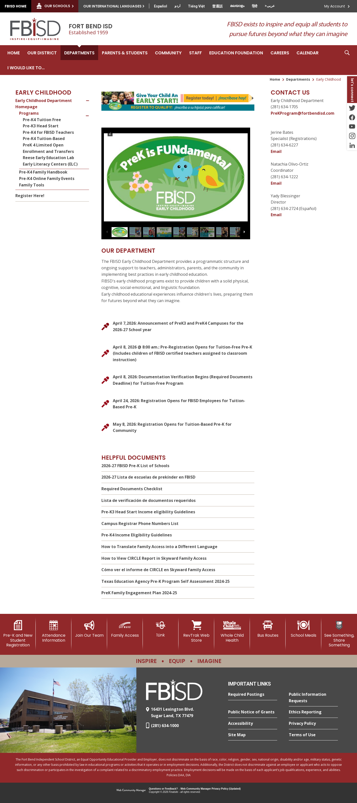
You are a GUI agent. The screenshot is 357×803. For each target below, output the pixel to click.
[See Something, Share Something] (339, 634)
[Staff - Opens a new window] (195, 52)
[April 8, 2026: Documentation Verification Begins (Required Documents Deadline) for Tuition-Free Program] (177, 380)
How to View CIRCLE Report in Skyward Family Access (154, 558)
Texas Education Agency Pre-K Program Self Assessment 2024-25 (165, 581)
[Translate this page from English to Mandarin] (217, 6)
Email (276, 151)
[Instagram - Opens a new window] (352, 136)
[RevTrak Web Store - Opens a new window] (196, 631)
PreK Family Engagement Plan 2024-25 (139, 592)
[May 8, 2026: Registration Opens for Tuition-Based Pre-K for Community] (177, 427)
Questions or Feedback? (163, 788)
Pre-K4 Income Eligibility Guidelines (136, 535)
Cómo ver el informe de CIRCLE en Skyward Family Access (158, 569)
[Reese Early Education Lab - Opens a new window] (56, 158)
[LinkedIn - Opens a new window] (352, 145)
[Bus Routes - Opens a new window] (267, 629)
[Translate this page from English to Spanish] (160, 6)
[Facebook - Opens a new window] (352, 117)
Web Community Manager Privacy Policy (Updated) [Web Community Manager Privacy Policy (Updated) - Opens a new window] (210, 788)
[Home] (14, 52)
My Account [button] (334, 6)
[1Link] (160, 629)
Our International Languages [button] (112, 6)
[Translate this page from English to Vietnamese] (196, 6)
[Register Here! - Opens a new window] (52, 196)
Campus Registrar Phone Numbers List (139, 523)
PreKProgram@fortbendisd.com (302, 113)
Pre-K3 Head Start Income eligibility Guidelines (148, 512)
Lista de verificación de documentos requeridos (148, 500)
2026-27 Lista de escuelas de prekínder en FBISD (148, 477)
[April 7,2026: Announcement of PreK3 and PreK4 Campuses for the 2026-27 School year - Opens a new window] (177, 326)
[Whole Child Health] (232, 631)
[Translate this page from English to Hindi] (254, 6)
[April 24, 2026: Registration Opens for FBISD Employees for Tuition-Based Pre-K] (177, 404)
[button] (347, 60)
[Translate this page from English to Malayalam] (237, 5)
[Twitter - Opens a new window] (352, 107)
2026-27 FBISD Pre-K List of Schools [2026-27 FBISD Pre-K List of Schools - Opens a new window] (135, 465)
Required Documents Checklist (131, 488)
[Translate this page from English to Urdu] (177, 5)
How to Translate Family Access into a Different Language (159, 546)
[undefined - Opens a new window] (177, 101)
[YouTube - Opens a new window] (352, 126)
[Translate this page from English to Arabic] (269, 5)
